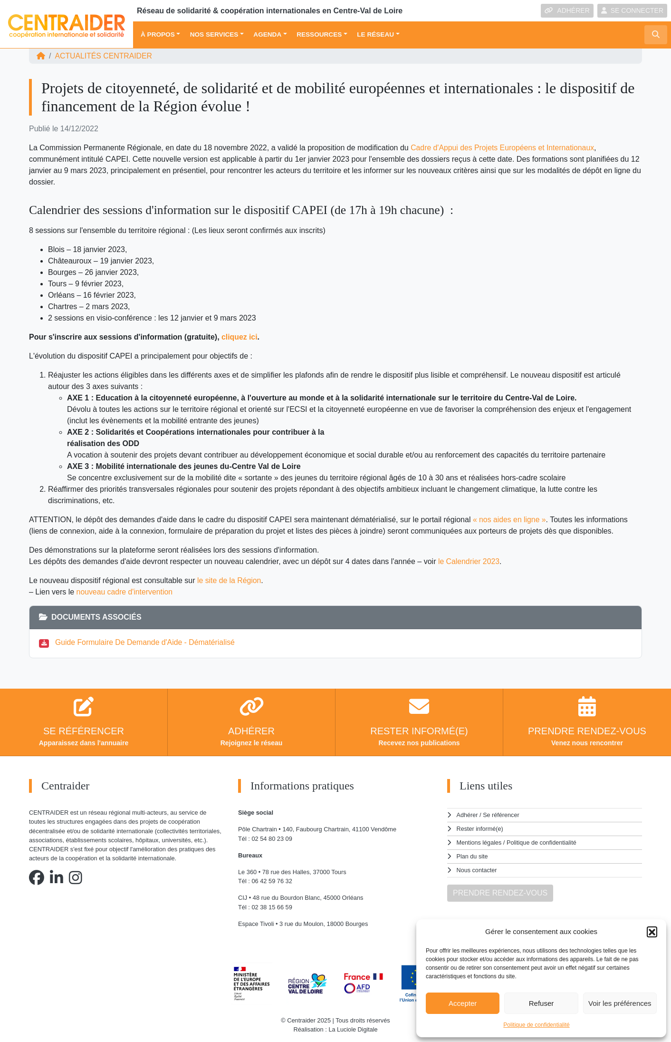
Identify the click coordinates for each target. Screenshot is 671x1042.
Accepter (463, 1003)
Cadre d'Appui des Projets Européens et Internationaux (503, 148)
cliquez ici (239, 337)
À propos (158, 34)
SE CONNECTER (632, 10)
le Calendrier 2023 (469, 561)
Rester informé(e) (480, 828)
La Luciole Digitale (353, 1029)
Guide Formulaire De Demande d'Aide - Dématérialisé (146, 642)
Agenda (267, 34)
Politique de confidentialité (536, 1025)
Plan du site (473, 855)
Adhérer (467, 814)
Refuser (541, 1003)
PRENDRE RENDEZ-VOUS (500, 891)
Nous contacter (477, 868)
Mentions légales (479, 842)
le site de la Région (229, 580)
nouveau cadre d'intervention (125, 592)
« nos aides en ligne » (510, 520)
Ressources (319, 34)
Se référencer (501, 814)
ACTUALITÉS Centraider (104, 56)
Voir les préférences (620, 1003)
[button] (652, 931)
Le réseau (375, 34)
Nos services (214, 34)
